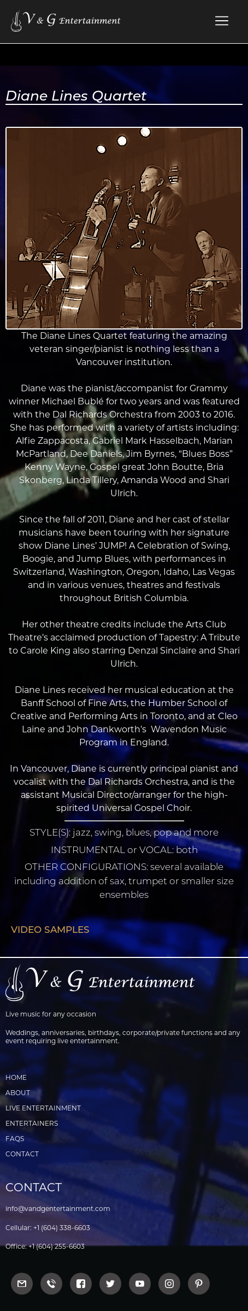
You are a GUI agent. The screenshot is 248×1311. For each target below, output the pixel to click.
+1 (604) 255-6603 (56, 1246)
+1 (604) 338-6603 (61, 1228)
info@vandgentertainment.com (57, 1208)
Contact (22, 1154)
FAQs (14, 1138)
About (17, 1093)
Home (16, 1077)
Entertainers (31, 1123)
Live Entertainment (43, 1108)
